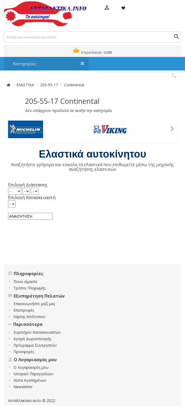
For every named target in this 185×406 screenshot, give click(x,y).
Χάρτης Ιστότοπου (29, 316)
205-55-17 (49, 84)
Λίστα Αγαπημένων (30, 380)
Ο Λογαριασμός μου (30, 367)
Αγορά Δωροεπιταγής (32, 338)
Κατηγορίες (46, 64)
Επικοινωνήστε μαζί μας (34, 303)
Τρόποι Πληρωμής (29, 288)
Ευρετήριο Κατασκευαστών (37, 332)
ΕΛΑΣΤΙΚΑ (25, 84)
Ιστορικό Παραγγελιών (33, 373)
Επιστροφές (23, 310)
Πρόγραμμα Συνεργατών (35, 345)
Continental (74, 84)
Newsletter (23, 386)
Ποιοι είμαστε (25, 281)
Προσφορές (23, 351)
